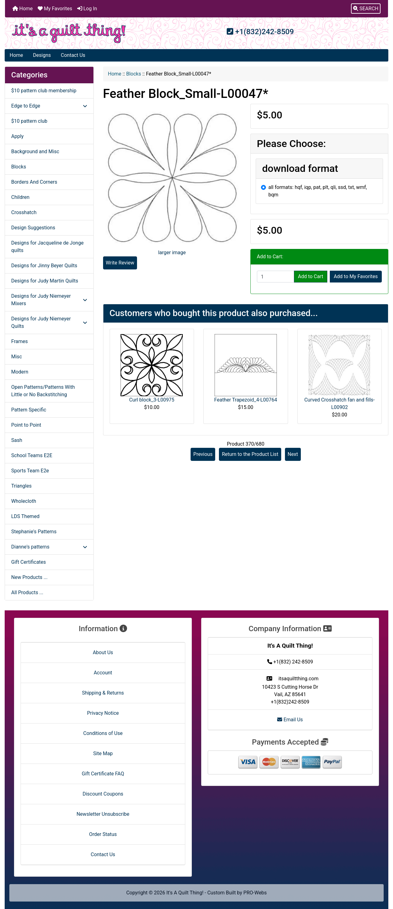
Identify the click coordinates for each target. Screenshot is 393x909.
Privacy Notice (103, 713)
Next (293, 454)
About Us (103, 652)
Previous (203, 454)
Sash (16, 440)
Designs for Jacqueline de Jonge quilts (47, 246)
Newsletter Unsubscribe (103, 814)
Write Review (120, 263)
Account (103, 673)
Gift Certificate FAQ (103, 774)
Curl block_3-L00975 (151, 400)
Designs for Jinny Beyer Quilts (44, 266)
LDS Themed (25, 516)
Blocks (133, 74)
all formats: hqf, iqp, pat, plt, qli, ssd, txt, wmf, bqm (317, 191)
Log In (87, 8)
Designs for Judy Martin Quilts (44, 281)
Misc (16, 357)
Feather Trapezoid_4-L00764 (245, 400)
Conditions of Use (102, 733)
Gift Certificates (28, 562)
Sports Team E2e (30, 471)
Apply (17, 136)
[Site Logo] (69, 33)
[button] (365, 8)
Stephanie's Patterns (33, 532)
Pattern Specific (28, 410)
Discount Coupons (103, 794)
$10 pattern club (29, 121)
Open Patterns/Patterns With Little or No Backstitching (43, 390)
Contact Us (73, 55)
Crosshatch (23, 212)
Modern (19, 372)
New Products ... (29, 577)
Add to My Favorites (356, 276)
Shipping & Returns (103, 693)
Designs (42, 55)
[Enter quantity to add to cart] (275, 276)
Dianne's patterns (49, 547)
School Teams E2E (31, 455)
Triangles (21, 486)
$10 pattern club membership (43, 91)
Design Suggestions (33, 228)
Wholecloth (23, 501)
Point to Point (26, 425)
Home (22, 8)
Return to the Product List (250, 454)
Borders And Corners (34, 182)
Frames (19, 341)
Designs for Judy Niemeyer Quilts (49, 322)
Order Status (103, 834)
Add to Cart (310, 276)
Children (20, 197)
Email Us (290, 720)
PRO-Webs (255, 893)
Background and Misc (35, 151)
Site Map (103, 753)
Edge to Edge (49, 106)
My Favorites (55, 8)
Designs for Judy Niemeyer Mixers (49, 299)
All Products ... (27, 592)
